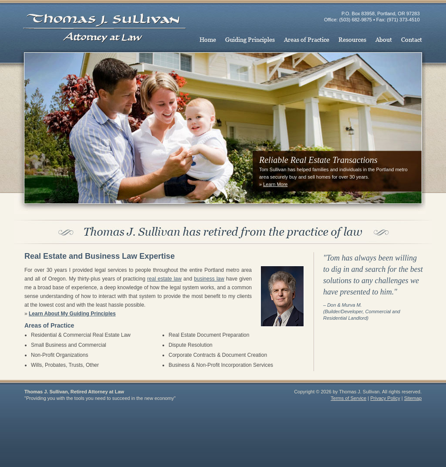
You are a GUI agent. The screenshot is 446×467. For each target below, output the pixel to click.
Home (209, 40)
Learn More (275, 184)
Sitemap (413, 398)
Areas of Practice (306, 40)
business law (209, 279)
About (383, 40)
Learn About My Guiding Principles (72, 314)
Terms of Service (348, 398)
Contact (411, 40)
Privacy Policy (385, 398)
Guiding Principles (250, 40)
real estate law (164, 279)
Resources (352, 40)
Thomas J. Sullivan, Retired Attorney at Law (105, 22)
